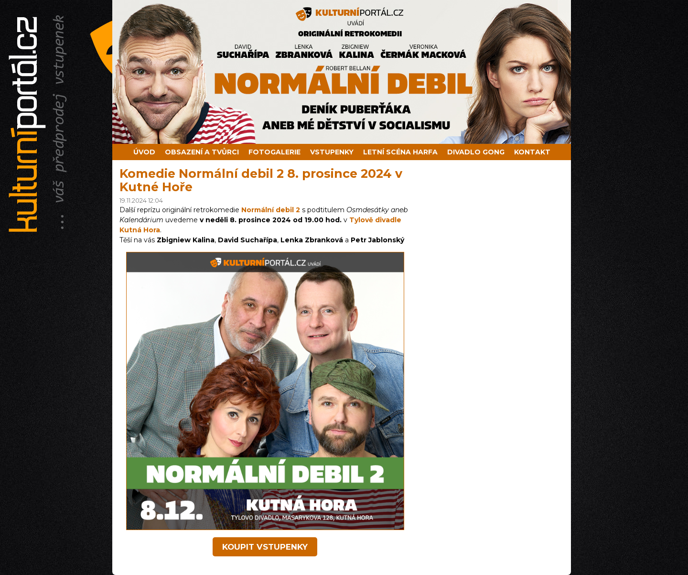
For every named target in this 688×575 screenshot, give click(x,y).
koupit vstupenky (265, 547)
